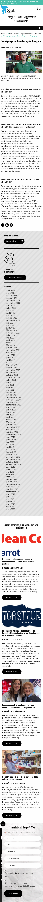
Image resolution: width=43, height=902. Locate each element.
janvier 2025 (11, 318)
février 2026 (11, 296)
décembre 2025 (13, 301)
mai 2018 (10, 472)
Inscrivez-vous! (15, 277)
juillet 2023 (11, 335)
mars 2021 (10, 390)
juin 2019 (10, 442)
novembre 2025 (13, 303)
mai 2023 (10, 338)
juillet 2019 (11, 440)
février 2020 (11, 422)
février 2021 (11, 392)
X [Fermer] (3, 824)
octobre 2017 (12, 489)
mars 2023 (10, 343)
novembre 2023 (13, 333)
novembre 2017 (13, 487)
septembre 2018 (13, 464)
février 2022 (11, 365)
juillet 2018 (11, 469)
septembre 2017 (13, 492)
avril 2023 (10, 340)
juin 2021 (10, 383)
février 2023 (11, 345)
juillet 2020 (11, 410)
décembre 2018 (13, 457)
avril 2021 (10, 387)
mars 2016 (10, 509)
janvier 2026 (11, 298)
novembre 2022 (13, 353)
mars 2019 (10, 450)
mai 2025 (10, 310)
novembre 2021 (13, 373)
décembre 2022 (13, 350)
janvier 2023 (11, 348)
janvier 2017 (11, 502)
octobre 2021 (12, 375)
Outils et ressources (27, 17)
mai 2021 (10, 385)
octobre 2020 (12, 402)
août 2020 (10, 407)
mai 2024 (10, 325)
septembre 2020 (13, 405)
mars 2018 (10, 477)
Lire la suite (11, 597)
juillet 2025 (11, 308)
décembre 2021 (13, 370)
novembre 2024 (13, 320)
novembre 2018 (13, 459)
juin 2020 (10, 412)
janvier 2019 (11, 454)
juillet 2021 (11, 380)
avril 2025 (10, 313)
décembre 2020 (13, 397)
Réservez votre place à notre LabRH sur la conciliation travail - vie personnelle (20, 3)
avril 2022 (10, 360)
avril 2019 (10, 447)
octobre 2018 (12, 462)
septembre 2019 (13, 435)
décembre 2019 (13, 427)
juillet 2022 (11, 358)
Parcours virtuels (22, 21)
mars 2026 (10, 293)
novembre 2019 (13, 430)
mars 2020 (11, 420)
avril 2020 (10, 417)
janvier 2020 (11, 425)
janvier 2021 (11, 395)
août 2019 (10, 437)
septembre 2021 (13, 378)
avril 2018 (10, 474)
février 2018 (11, 479)
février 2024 (11, 330)
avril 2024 (10, 328)
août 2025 (10, 305)
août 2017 (10, 494)
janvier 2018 (11, 482)
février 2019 (11, 452)
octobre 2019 (12, 432)
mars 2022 (10, 363)
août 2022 (10, 355)
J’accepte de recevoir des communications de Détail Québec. (20, 884)
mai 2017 (10, 499)
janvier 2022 (11, 368)
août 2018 (10, 467)
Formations (11, 17)
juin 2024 (10, 323)
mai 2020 (10, 415)
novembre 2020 (13, 400)
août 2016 (10, 504)
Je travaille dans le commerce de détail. (19, 874)
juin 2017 (10, 497)
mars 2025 (10, 315)
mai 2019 (10, 445)
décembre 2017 (13, 484)
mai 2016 (10, 507)
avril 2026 (10, 291)
